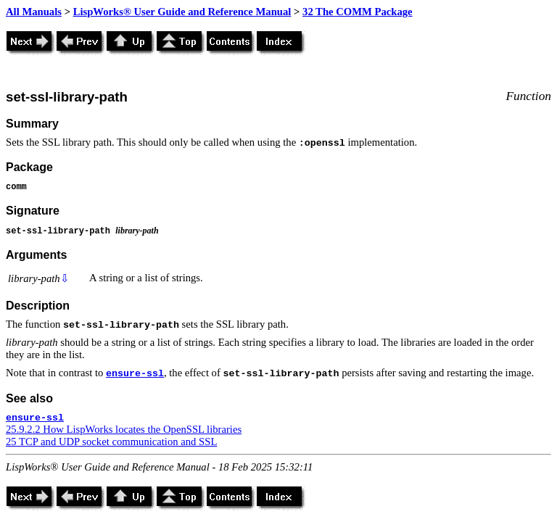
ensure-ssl (135, 373)
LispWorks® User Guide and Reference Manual (182, 11)
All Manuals (34, 11)
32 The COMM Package (357, 11)
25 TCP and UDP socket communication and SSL (111, 441)
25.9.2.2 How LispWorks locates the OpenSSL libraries (124, 429)
